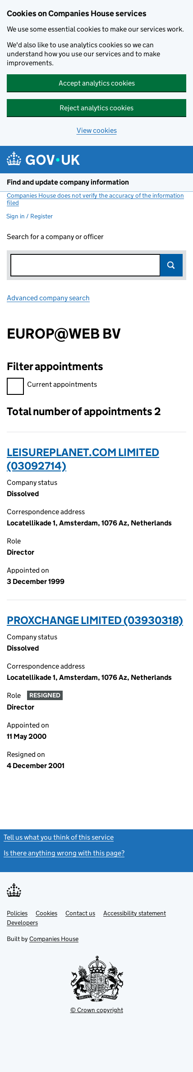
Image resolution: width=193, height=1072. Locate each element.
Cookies (46, 913)
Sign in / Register (29, 216)
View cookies (97, 130)
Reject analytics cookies (96, 108)
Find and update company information (68, 182)
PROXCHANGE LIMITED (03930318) (95, 620)
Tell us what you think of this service (59, 837)
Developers (22, 922)
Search (171, 265)
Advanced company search (48, 298)
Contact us (80, 913)
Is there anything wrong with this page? (64, 853)
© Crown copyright (96, 1010)
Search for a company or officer (55, 236)
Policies (17, 913)
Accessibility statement (134, 913)
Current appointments (52, 385)
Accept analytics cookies (97, 83)
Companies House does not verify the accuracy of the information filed (95, 199)
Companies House (53, 939)
